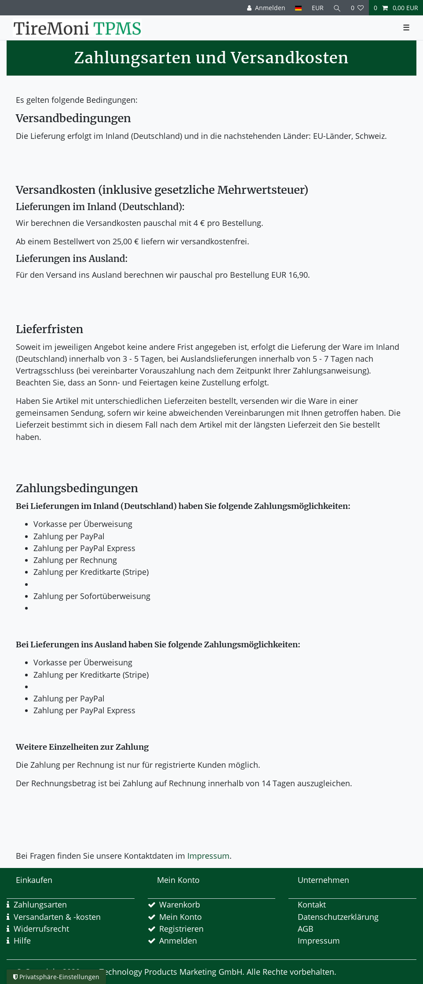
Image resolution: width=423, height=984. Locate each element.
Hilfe (22, 940)
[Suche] (337, 7)
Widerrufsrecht (41, 928)
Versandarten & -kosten (57, 916)
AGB (306, 928)
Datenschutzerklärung (338, 916)
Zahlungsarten (40, 904)
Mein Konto (180, 916)
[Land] (298, 7)
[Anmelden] (266, 7)
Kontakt (312, 904)
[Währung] (317, 7)
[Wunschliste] (357, 7)
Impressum (208, 855)
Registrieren (181, 928)
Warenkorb (179, 904)
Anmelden (178, 940)
